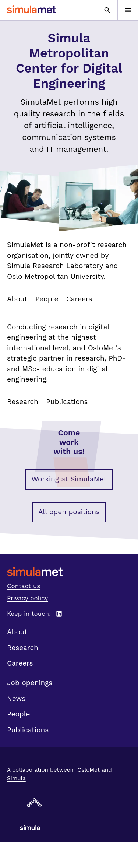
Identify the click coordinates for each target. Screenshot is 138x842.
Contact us (23, 586)
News (16, 698)
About (17, 299)
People (46, 299)
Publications (67, 401)
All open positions (69, 512)
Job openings (29, 682)
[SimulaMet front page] (69, 571)
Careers (79, 299)
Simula (16, 778)
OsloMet (88, 769)
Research (22, 401)
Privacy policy (27, 598)
